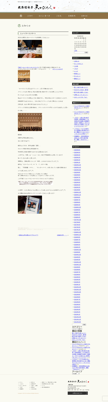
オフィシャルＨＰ (58, 69)
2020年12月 (77, 192)
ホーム (21, 382)
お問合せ (33, 387)
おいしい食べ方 (23, 385)
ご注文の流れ (34, 389)
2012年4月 (77, 307)
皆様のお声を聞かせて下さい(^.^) (28, 235)
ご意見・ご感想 (34, 385)
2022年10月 (77, 170)
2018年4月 (77, 217)
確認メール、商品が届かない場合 (49, 382)
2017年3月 (77, 227)
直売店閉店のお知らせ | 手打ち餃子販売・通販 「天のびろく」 (81, 138)
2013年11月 (77, 264)
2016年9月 (77, 237)
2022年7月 (77, 177)
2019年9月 (77, 209)
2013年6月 (77, 274)
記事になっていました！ (81, 95)
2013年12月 (77, 262)
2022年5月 (77, 182)
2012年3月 (77, 309)
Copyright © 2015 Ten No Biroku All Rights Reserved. (28, 393)
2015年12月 (77, 249)
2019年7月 (77, 212)
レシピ (76, 71)
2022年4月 (77, 185)
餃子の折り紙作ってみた (81, 92)
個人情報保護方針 (46, 387)
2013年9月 (77, 267)
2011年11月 (77, 319)
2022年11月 (77, 167)
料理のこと (77, 73)
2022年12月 (77, 165)
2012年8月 (77, 297)
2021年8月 (77, 190)
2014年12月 (77, 254)
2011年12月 (77, 317)
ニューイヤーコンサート (28, 33)
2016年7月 (77, 239)
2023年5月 (77, 152)
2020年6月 (77, 202)
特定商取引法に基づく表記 (48, 383)
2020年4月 (77, 205)
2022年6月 (77, 180)
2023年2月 (77, 160)
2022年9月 (77, 172)
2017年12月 (77, 219)
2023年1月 (77, 162)
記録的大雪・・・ (62, 235)
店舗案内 (76, 136)
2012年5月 (77, 304)
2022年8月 (77, 175)
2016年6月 (77, 242)
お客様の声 (33, 383)
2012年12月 (77, 287)
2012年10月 (77, 292)
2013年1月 (77, 284)
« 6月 (75, 50)
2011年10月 (77, 322)
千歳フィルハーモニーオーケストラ (28, 67)
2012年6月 (77, 302)
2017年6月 (77, 222)
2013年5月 (77, 277)
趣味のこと (77, 78)
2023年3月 (77, 157)
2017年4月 (77, 224)
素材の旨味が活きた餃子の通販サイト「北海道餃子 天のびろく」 (31, 1)
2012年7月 (77, 299)
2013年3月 (77, 279)
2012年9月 (77, 294)
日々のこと (40, 229)
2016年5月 (77, 244)
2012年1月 (77, 314)
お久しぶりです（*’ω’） (81, 97)
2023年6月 (77, 150)
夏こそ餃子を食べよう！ (81, 87)
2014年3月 (77, 259)
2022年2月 (77, 187)
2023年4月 (77, 155)
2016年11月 (77, 234)
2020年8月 (77, 197)
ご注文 (76, 117)
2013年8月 (77, 269)
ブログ (35, 229)
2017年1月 (77, 229)
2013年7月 (77, 272)
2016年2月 (77, 247)
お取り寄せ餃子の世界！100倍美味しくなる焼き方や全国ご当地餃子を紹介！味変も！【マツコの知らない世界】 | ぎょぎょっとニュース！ (81, 354)
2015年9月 (77, 252)
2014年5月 (77, 257)
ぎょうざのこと (78, 63)
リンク (43, 385)
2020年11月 (77, 195)
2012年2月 (77, 312)
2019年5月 (77, 214)
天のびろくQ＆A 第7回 (81, 90)
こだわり (76, 128)
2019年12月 (77, 207)
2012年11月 (77, 289)
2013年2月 (77, 282)
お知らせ (76, 61)
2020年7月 (77, 200)
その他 (76, 66)
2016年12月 (77, 232)
